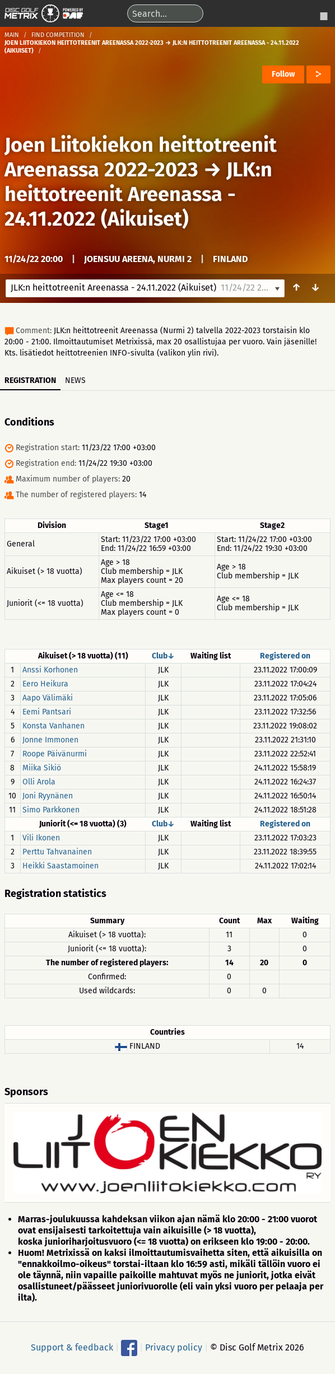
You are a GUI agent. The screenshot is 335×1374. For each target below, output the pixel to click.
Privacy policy (173, 1347)
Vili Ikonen (41, 838)
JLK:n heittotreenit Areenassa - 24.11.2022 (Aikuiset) (138, 194)
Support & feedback (72, 1347)
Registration (30, 380)
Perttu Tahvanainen (57, 852)
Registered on (285, 656)
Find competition (58, 35)
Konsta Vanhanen (53, 726)
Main (11, 35)
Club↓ (163, 656)
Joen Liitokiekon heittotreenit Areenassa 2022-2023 (140, 157)
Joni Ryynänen (47, 796)
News (75, 380)
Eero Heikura (45, 684)
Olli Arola (38, 782)
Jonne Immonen (50, 740)
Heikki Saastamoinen (60, 866)
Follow (283, 74)
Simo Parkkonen (51, 810)
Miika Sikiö (41, 768)
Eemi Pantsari (46, 712)
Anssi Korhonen (50, 670)
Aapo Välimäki (47, 698)
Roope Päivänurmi (54, 754)
